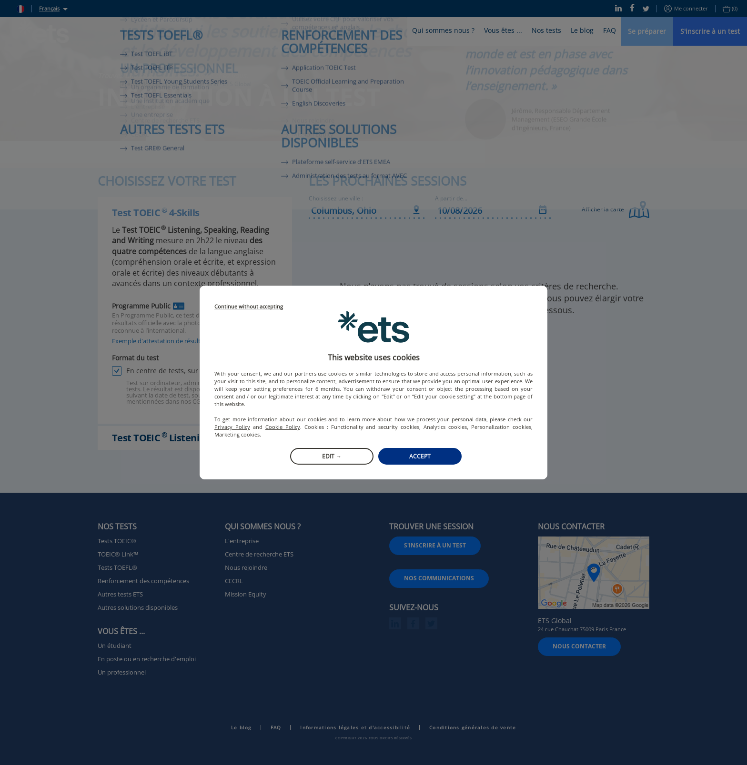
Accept (420, 456)
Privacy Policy (232, 426)
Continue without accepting (248, 307)
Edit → (332, 456)
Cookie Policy (282, 426)
